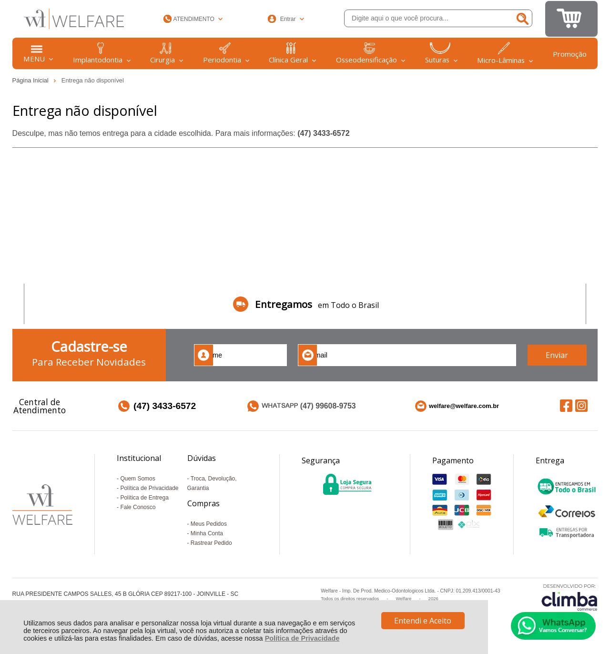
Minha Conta (207, 533)
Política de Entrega (144, 497)
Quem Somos (137, 478)
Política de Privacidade (302, 638)
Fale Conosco (137, 507)
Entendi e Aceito (422, 620)
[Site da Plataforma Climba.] (569, 597)
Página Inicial (31, 80)
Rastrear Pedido (211, 543)
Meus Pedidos (209, 524)
